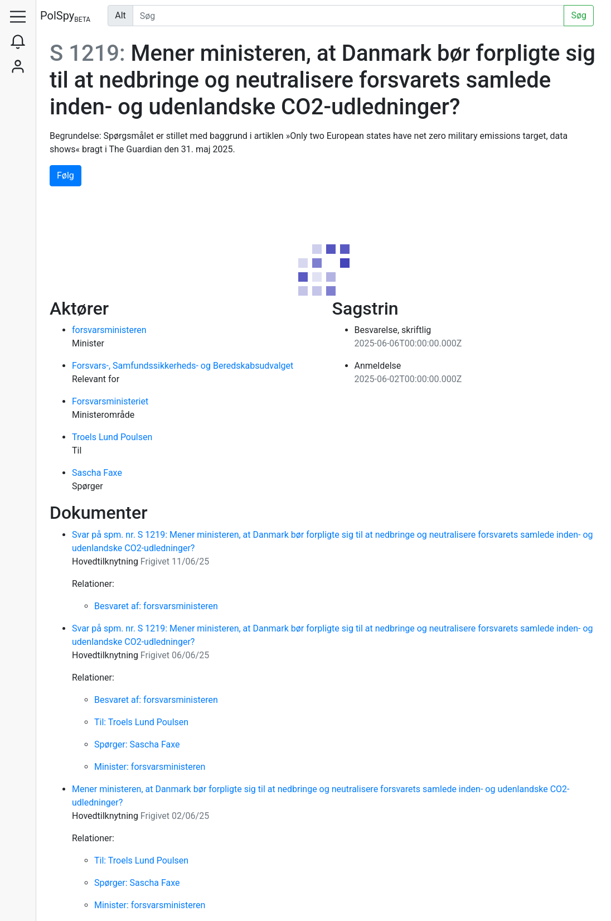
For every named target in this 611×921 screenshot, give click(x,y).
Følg (65, 175)
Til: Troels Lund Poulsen (141, 722)
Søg (578, 15)
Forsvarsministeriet (110, 401)
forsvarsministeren (109, 330)
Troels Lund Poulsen (112, 437)
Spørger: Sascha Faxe (137, 744)
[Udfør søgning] (349, 15)
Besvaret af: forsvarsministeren (156, 606)
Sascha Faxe (97, 472)
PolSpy (65, 16)
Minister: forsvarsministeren (149, 766)
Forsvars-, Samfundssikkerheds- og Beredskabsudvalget (182, 365)
